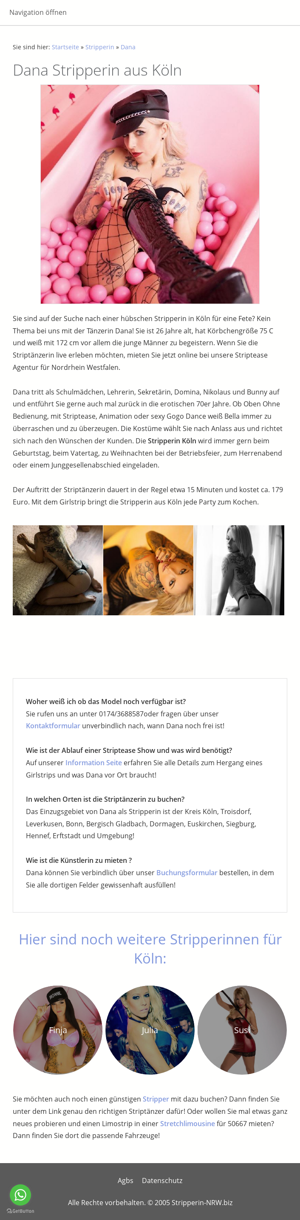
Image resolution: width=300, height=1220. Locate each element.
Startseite (65, 47)
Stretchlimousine (187, 1123)
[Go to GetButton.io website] (20, 1211)
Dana (128, 47)
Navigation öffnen (38, 12)
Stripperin (99, 47)
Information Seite (93, 762)
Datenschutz (162, 1180)
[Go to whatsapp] (20, 1195)
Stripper (156, 1099)
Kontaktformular (53, 725)
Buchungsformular (187, 872)
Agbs (125, 1180)
